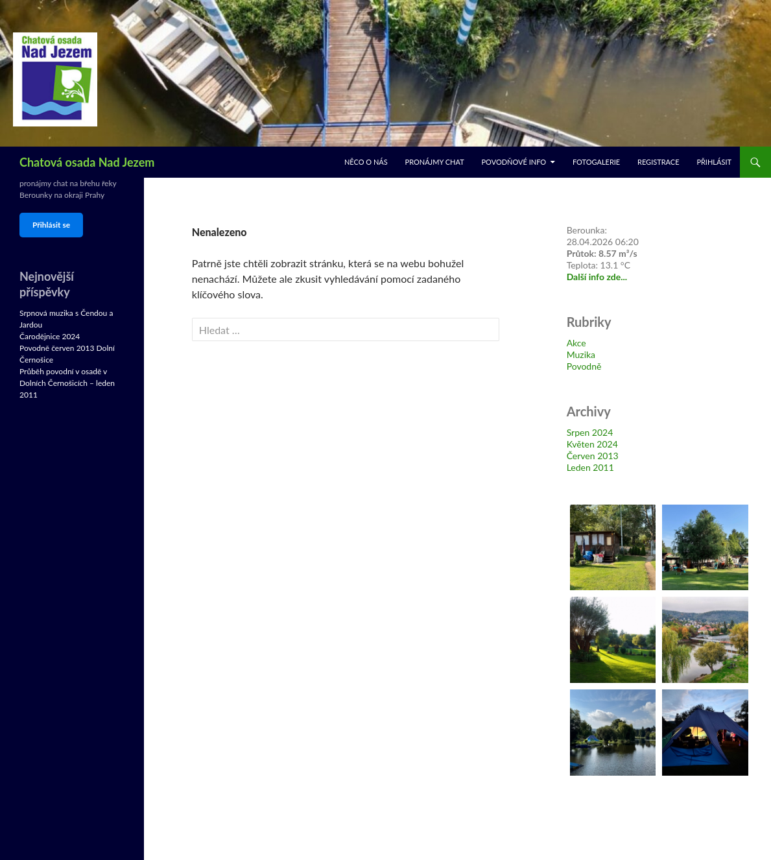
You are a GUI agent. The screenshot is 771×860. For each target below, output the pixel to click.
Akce (576, 342)
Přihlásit (713, 162)
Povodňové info (513, 162)
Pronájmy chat (434, 162)
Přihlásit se (51, 225)
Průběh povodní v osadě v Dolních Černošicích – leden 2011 (67, 383)
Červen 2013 (593, 455)
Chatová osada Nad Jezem (86, 162)
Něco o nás (366, 162)
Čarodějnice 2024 (49, 336)
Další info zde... (597, 276)
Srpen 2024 (590, 432)
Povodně (584, 366)
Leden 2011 (590, 467)
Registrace (658, 162)
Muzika (581, 354)
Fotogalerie (596, 162)
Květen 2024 (592, 443)
